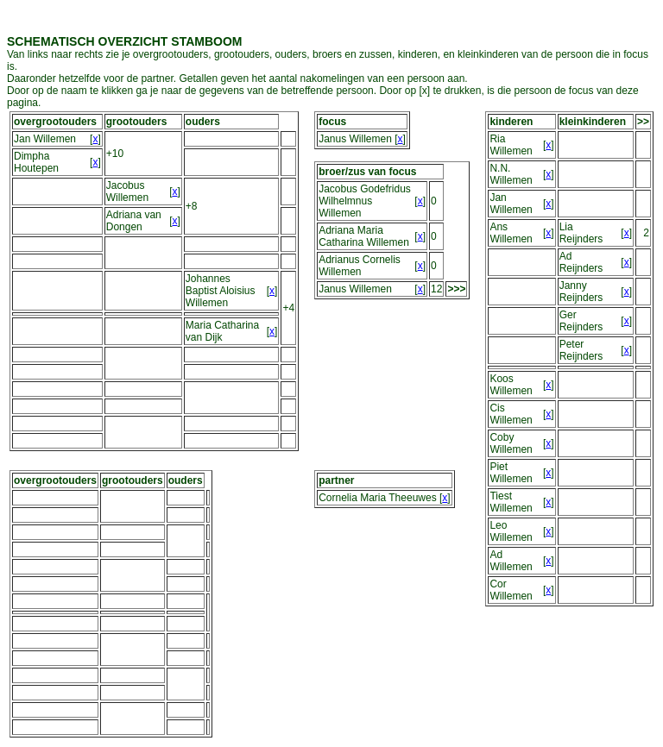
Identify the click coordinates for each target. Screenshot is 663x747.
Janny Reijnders (581, 291)
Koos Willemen (510, 385)
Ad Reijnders (581, 262)
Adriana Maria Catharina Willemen (364, 236)
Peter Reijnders (581, 350)
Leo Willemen (510, 531)
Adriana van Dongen (133, 221)
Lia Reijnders (581, 233)
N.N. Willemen (510, 174)
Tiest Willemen (510, 502)
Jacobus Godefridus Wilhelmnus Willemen (365, 201)
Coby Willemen (510, 443)
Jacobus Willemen (127, 191)
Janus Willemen (355, 139)
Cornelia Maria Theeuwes (378, 498)
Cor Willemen (510, 590)
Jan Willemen (45, 139)
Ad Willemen (510, 561)
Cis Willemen (510, 414)
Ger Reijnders (581, 321)
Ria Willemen (510, 145)
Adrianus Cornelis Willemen (360, 266)
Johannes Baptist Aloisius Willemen (221, 291)
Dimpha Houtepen (36, 162)
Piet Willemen (510, 473)
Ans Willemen (510, 233)
